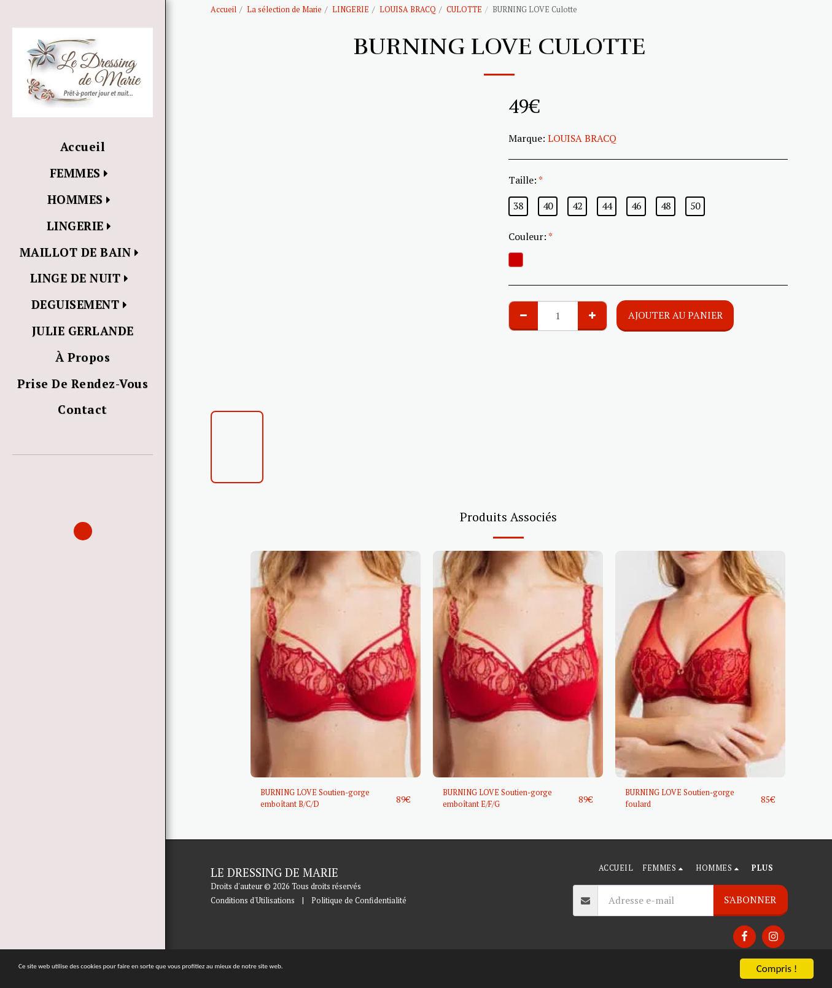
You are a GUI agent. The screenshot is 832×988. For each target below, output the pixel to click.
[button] (82, 472)
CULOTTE (464, 9)
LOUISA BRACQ (407, 9)
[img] (336, 664)
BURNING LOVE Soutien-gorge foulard (680, 801)
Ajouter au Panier (675, 315)
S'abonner (750, 905)
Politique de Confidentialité (358, 906)
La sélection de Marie (284, 9)
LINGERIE (350, 9)
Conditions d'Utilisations (253, 906)
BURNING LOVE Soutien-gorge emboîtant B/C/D (315, 801)
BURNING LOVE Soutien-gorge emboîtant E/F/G (498, 801)
